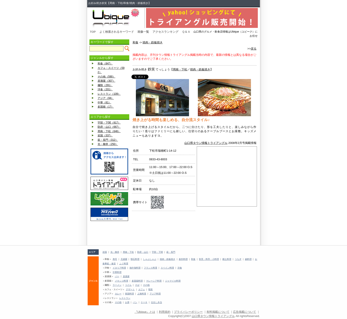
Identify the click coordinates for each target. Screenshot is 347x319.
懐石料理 (135, 259)
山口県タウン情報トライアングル (205, 143)
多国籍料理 (137, 281)
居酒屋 (126, 276)
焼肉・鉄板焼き (153, 42)
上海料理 (141, 293)
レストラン (124, 298)
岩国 (104, 252)
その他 (146, 285)
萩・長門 (170, 252)
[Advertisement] (109, 233)
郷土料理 (226, 259)
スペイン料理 (167, 268)
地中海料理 (135, 268)
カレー (118, 293)
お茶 (127, 302)
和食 (135, 42)
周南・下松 (180, 69)
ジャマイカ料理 (173, 281)
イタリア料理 (119, 268)
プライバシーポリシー (188, 311)
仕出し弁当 (156, 302)
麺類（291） (105, 85)
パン (135, 302)
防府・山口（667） (109, 126)
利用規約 (164, 311)
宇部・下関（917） (109, 122)
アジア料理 (155, 293)
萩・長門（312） (108, 139)
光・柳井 (114, 252)
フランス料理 (150, 268)
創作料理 (183, 259)
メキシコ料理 (121, 281)
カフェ (141, 289)
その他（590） (106, 76)
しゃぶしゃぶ (149, 259)
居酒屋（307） (106, 80)
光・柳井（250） (108, 144)
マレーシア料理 (154, 281)
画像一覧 (143, 31)
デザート (130, 289)
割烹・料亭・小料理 (209, 259)
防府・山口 (142, 252)
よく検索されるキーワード (116, 31)
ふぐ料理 (123, 263)
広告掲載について (244, 311)
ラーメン (117, 285)
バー (117, 276)
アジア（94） (106, 98)
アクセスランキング (165, 31)
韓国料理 (129, 293)
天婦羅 (124, 259)
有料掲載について (217, 311)
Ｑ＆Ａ (186, 31)
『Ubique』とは (145, 311)
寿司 (115, 259)
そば (137, 285)
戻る (253, 48)
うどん (128, 285)
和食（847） (105, 63)
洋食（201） (105, 89)
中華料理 (117, 272)
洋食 (179, 268)
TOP (93, 31)
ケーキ (144, 302)
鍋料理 (248, 259)
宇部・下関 (157, 252)
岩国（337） (105, 135)
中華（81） (104, 102)
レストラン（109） (109, 93)
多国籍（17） (106, 106)
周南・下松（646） (109, 131)
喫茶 (150, 289)
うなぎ (238, 259)
